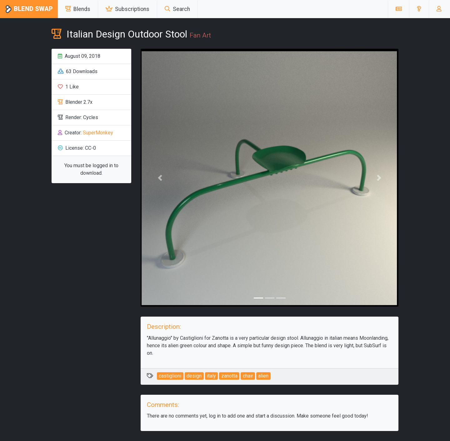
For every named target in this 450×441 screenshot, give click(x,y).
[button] (418, 9)
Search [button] (177, 9)
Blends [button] (77, 9)
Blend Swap (29, 9)
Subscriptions (127, 9)
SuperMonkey (98, 133)
